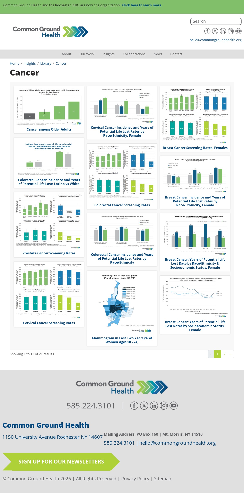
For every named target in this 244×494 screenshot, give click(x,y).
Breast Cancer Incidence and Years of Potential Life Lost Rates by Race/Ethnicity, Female (195, 201)
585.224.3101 (91, 405)
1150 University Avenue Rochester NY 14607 (52, 436)
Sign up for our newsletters (61, 461)
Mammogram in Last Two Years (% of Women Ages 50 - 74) (122, 340)
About (66, 54)
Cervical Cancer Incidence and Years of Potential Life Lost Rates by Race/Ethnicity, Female (122, 131)
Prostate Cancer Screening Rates (49, 253)
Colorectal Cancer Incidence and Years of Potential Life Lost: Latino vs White (49, 182)
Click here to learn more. (142, 5)
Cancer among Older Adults (49, 129)
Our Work (86, 54)
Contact (176, 54)
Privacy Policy (135, 478)
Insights (109, 54)
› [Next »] (231, 354)
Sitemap (162, 478)
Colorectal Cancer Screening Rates (122, 205)
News (158, 54)
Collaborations (134, 54)
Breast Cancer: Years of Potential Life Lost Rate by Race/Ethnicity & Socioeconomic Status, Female (195, 263)
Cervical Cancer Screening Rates (49, 323)
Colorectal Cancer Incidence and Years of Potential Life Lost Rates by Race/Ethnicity (122, 258)
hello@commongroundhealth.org (216, 40)
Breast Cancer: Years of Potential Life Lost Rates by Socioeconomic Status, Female (195, 326)
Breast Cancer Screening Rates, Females (195, 147)
